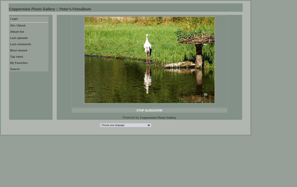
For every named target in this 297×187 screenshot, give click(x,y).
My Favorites (19, 62)
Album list (17, 31)
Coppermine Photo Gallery (158, 117)
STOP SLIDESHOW (149, 110)
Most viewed (18, 50)
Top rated (16, 56)
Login (14, 18)
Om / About (17, 25)
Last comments (20, 44)
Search (15, 69)
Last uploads (19, 37)
